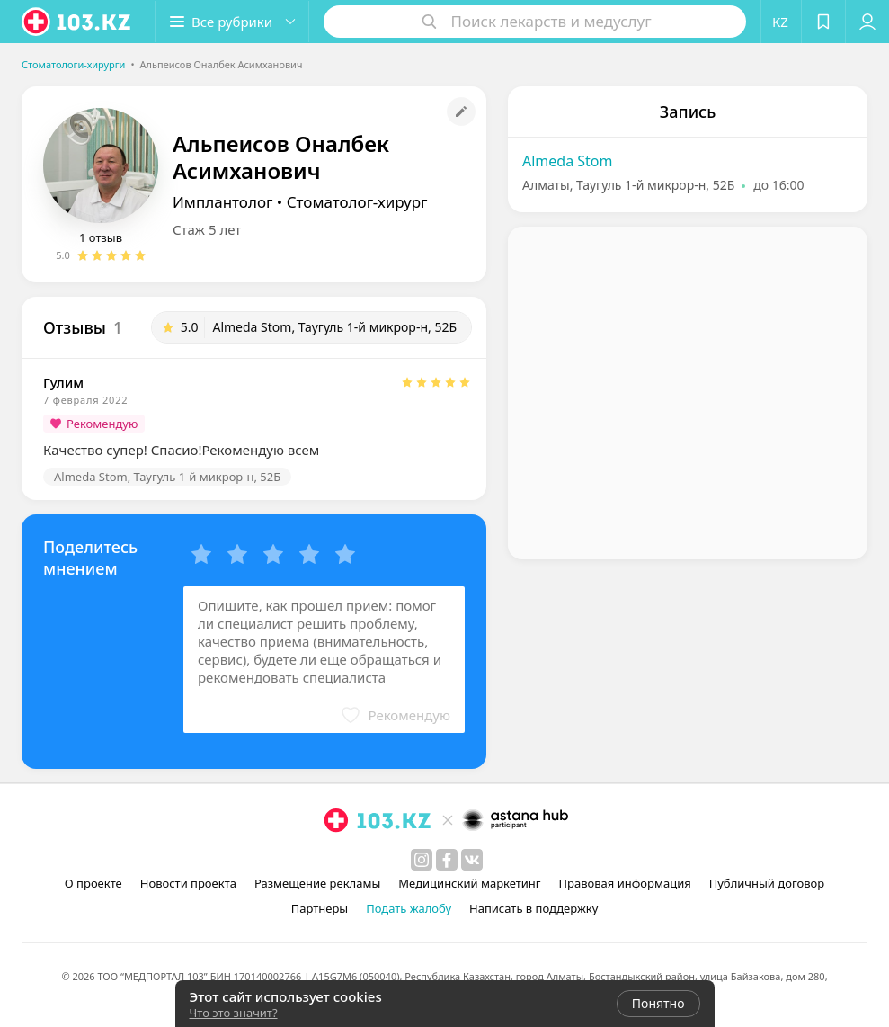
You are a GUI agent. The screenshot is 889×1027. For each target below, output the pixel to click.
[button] (232, 21)
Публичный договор (766, 883)
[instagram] (421, 860)
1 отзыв (100, 237)
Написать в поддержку (533, 908)
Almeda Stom (567, 161)
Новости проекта (188, 883)
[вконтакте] (472, 860)
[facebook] (447, 860)
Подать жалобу (408, 908)
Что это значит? (234, 1013)
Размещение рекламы (317, 883)
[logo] (77, 21)
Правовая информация (625, 883)
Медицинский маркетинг (469, 883)
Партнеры (320, 908)
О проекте (93, 883)
